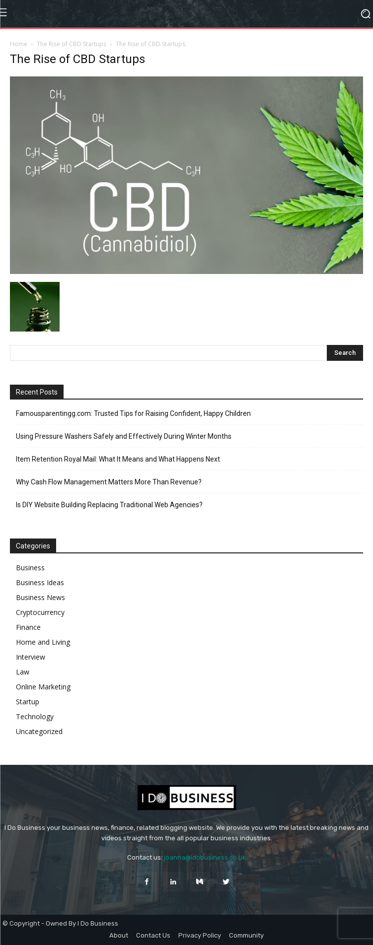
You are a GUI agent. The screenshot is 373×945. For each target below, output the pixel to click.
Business (30, 567)
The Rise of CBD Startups (71, 44)
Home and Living (43, 642)
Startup (27, 701)
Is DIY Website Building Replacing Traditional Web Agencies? (109, 505)
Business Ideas (40, 582)
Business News (40, 597)
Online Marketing (43, 686)
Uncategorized (39, 731)
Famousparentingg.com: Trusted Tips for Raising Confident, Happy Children (133, 413)
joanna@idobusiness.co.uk (205, 857)
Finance (28, 627)
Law (22, 671)
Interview (30, 657)
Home (18, 44)
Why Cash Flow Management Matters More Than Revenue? (109, 482)
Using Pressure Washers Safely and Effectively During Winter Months (123, 436)
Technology (35, 716)
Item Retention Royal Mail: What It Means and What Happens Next (118, 459)
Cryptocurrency (40, 612)
